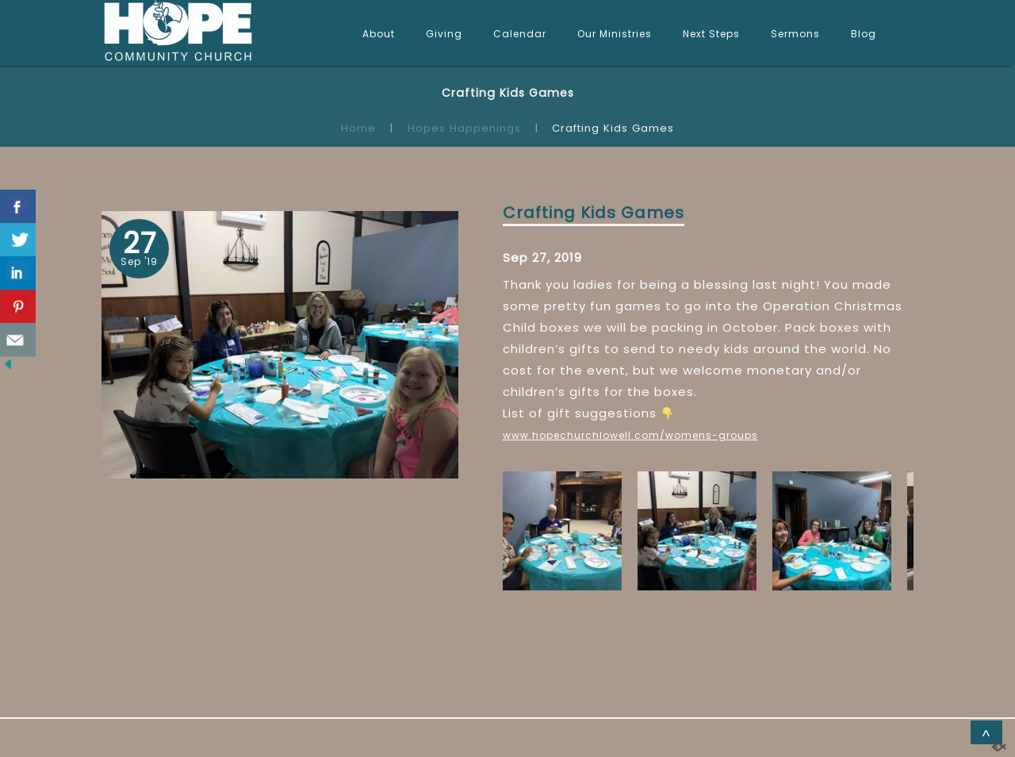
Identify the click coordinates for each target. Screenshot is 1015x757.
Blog (863, 33)
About (378, 33)
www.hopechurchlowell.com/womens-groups (630, 435)
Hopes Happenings (464, 128)
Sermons (795, 33)
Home (358, 128)
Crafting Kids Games (593, 213)
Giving (444, 33)
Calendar (519, 33)
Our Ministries (614, 33)
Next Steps (711, 33)
